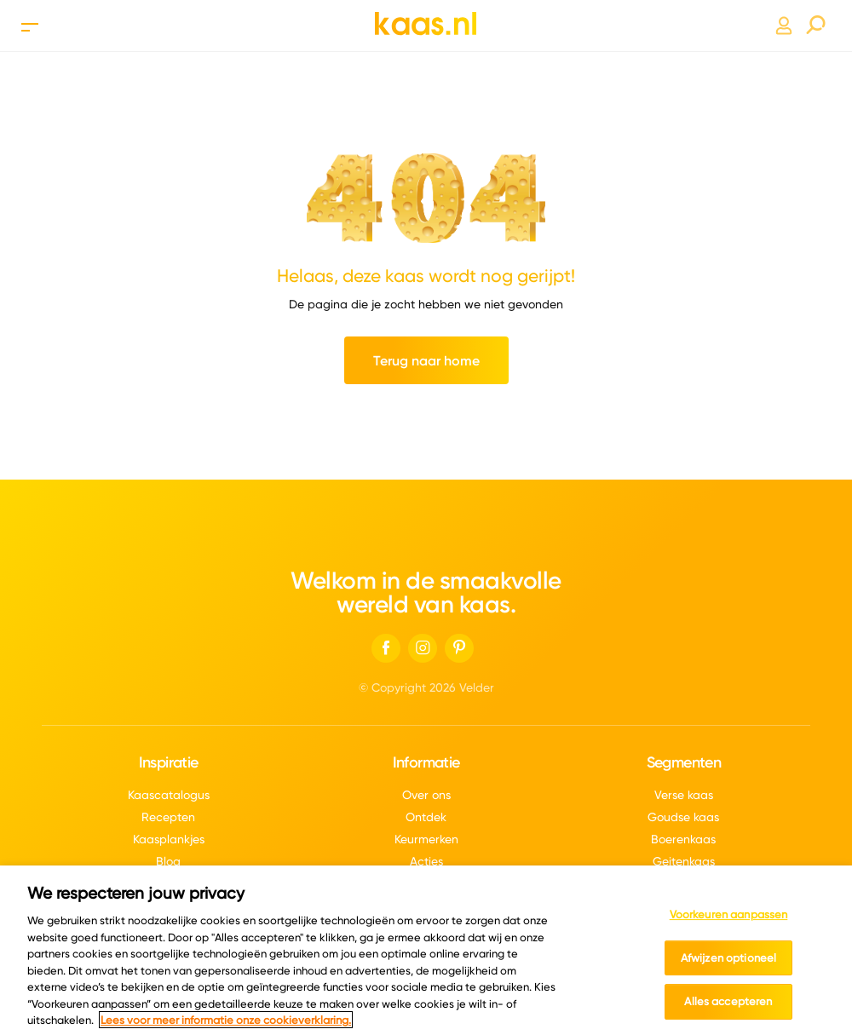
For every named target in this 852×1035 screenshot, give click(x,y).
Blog (168, 861)
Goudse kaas (683, 817)
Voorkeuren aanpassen (729, 921)
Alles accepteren (728, 1008)
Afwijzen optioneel (728, 963)
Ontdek (426, 817)
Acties (426, 861)
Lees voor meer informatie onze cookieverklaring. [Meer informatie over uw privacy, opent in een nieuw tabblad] (226, 1025)
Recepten (168, 817)
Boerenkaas (683, 839)
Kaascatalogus (169, 794)
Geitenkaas (684, 861)
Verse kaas (683, 794)
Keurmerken (426, 839)
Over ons (426, 794)
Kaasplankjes (168, 839)
